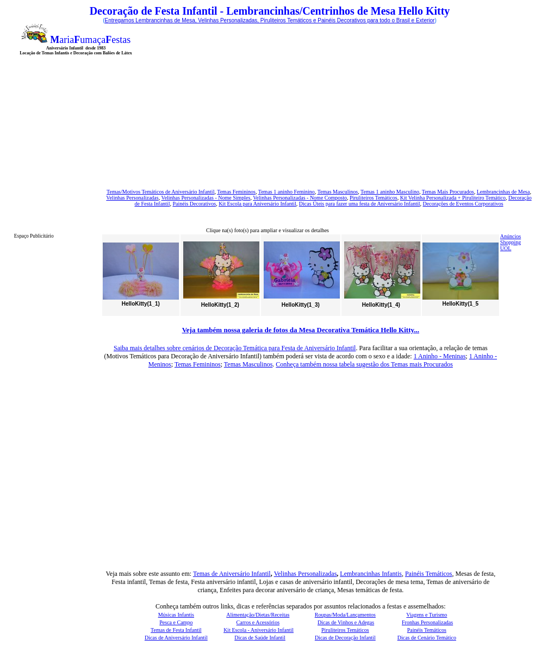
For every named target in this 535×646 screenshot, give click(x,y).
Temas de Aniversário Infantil (232, 573)
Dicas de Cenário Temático (426, 638)
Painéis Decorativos (194, 204)
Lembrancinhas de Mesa (503, 192)
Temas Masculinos (338, 192)
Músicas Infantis (176, 615)
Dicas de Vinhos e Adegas (346, 622)
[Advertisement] (256, 100)
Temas (265, 192)
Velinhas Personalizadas (132, 198)
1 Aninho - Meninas (440, 356)
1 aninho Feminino (294, 192)
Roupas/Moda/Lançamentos (345, 615)
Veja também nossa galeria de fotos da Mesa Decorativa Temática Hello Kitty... (300, 330)
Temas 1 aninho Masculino (389, 192)
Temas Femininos (198, 364)
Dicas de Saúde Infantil (259, 638)
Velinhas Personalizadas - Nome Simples (206, 198)
